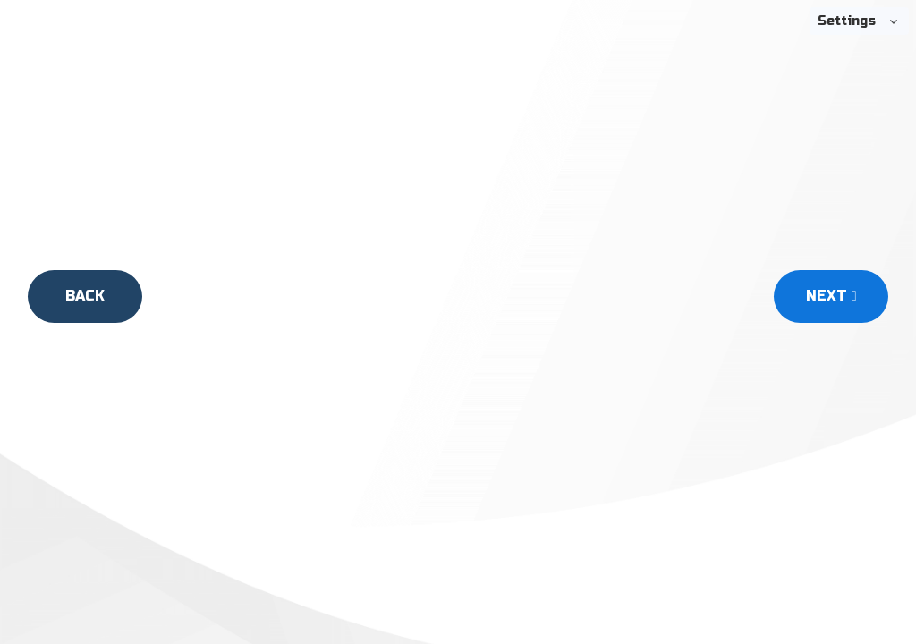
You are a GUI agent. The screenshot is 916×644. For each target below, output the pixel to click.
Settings (847, 21)
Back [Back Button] (85, 295)
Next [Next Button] (831, 295)
